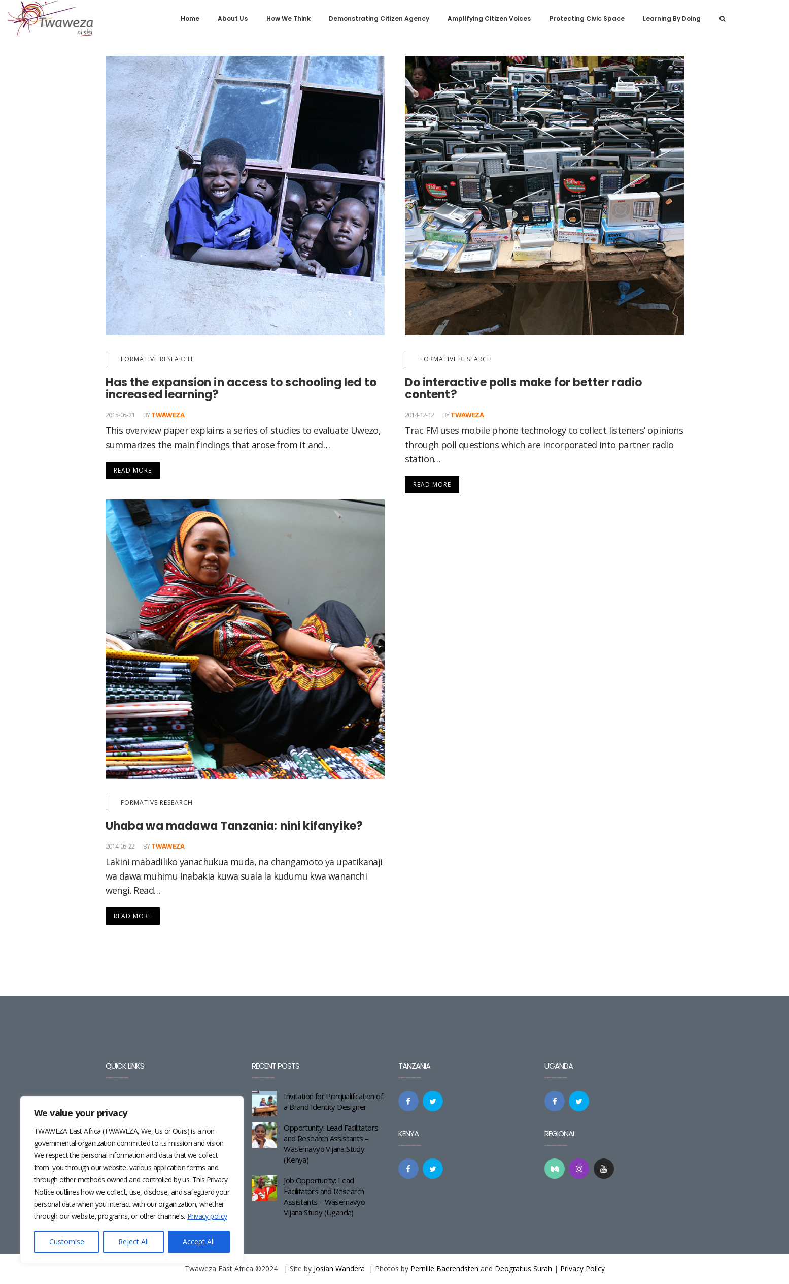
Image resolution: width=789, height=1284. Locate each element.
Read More (133, 470)
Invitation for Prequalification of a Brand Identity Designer (333, 1101)
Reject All (133, 1241)
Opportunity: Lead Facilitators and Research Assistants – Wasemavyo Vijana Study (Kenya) (331, 1143)
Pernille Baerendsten (444, 1268)
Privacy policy (207, 1216)
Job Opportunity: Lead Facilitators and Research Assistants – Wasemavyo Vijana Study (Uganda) (324, 1196)
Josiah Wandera (339, 1268)
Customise (66, 1241)
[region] (132, 1180)
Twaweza (167, 414)
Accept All (199, 1241)
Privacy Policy (582, 1268)
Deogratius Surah (523, 1268)
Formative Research (157, 359)
